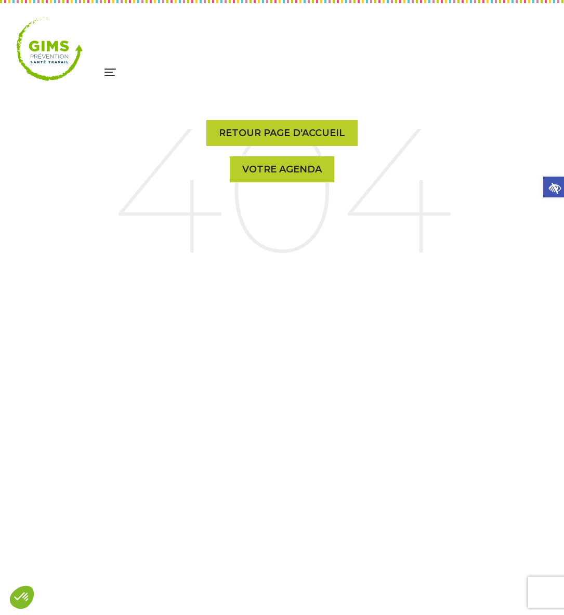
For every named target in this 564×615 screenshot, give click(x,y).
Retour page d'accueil (282, 133)
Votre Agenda (282, 169)
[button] (553, 187)
